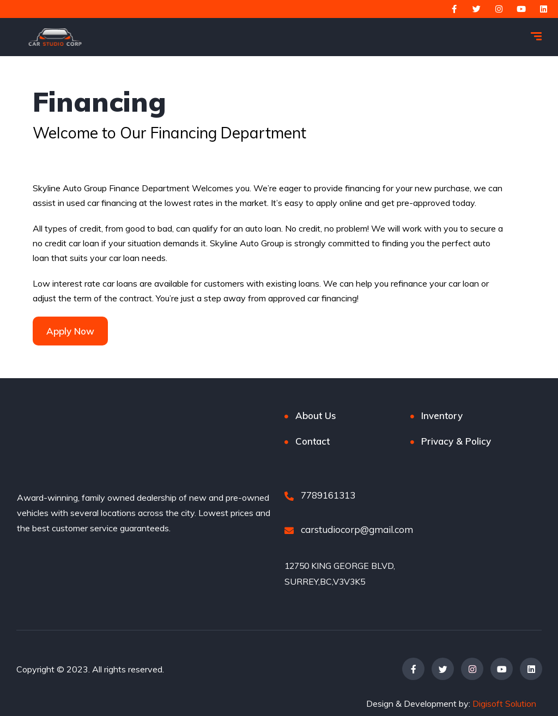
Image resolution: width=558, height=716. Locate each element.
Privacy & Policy (456, 441)
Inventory (442, 415)
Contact (312, 441)
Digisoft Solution (504, 702)
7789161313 (319, 495)
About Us (315, 415)
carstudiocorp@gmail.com (348, 529)
